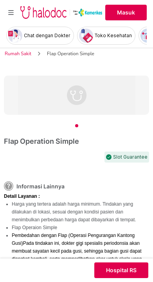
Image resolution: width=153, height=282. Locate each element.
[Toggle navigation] (11, 12)
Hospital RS (121, 270)
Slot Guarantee (130, 157)
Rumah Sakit (18, 54)
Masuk (126, 12)
